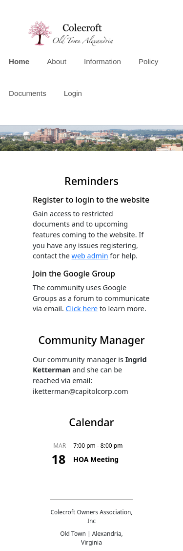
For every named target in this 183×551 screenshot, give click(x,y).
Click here (82, 308)
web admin (90, 255)
